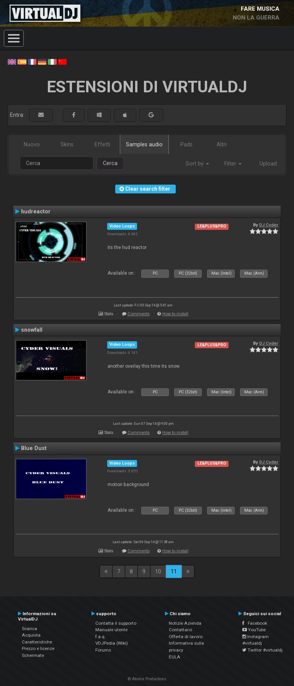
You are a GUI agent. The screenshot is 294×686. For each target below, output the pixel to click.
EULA (174, 657)
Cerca (110, 163)
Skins (67, 144)
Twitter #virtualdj (262, 650)
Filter (233, 163)
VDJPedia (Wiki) (111, 643)
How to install (175, 313)
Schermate (33, 655)
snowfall (31, 330)
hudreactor (36, 211)
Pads (186, 144)
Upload (268, 163)
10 (158, 571)
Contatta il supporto (115, 623)
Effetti (102, 144)
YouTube (254, 629)
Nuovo (32, 144)
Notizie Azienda (185, 623)
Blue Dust (34, 448)
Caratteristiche (37, 642)
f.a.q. (100, 636)
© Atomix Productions (147, 678)
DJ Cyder (268, 225)
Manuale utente (111, 629)
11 (174, 571)
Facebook (254, 623)
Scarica (29, 628)
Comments (138, 313)
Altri (222, 144)
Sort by (197, 163)
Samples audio (144, 144)
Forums (103, 650)
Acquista (31, 635)
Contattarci (180, 629)
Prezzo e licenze (38, 648)
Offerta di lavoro (186, 636)
